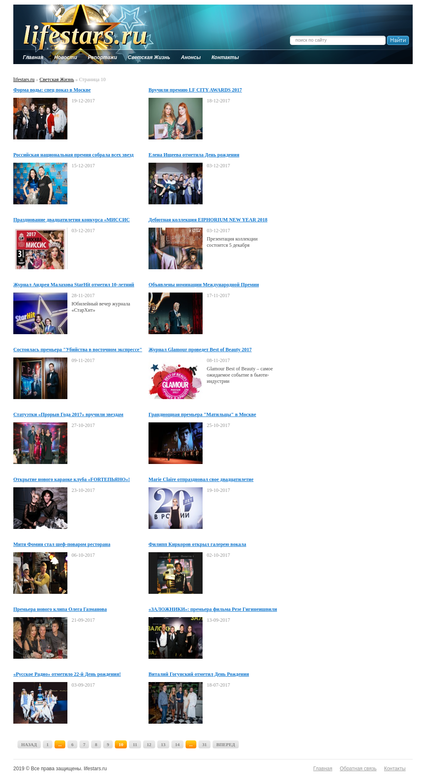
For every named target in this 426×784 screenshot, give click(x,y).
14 (177, 744)
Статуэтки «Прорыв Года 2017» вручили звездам (68, 414)
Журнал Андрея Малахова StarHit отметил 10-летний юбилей (73, 285)
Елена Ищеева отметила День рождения (194, 155)
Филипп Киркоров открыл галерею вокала (197, 544)
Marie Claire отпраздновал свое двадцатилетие (201, 479)
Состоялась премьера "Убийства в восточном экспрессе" (77, 349)
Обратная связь (358, 769)
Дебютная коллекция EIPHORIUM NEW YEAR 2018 (208, 220)
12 (149, 744)
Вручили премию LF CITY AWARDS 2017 (195, 90)
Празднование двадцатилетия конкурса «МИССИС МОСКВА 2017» (71, 220)
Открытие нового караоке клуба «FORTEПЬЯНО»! (71, 479)
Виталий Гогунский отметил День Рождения (199, 674)
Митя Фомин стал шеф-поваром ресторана (61, 544)
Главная (322, 769)
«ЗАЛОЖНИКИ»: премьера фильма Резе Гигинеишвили (213, 609)
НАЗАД (29, 744)
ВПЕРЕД (225, 744)
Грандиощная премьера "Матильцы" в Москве (202, 414)
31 (204, 744)
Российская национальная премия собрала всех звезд (73, 155)
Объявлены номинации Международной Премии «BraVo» (204, 285)
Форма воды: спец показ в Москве (52, 90)
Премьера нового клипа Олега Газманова (60, 609)
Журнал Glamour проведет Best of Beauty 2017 (200, 349)
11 (135, 744)
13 (163, 744)
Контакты (395, 769)
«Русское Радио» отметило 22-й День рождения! (67, 674)
